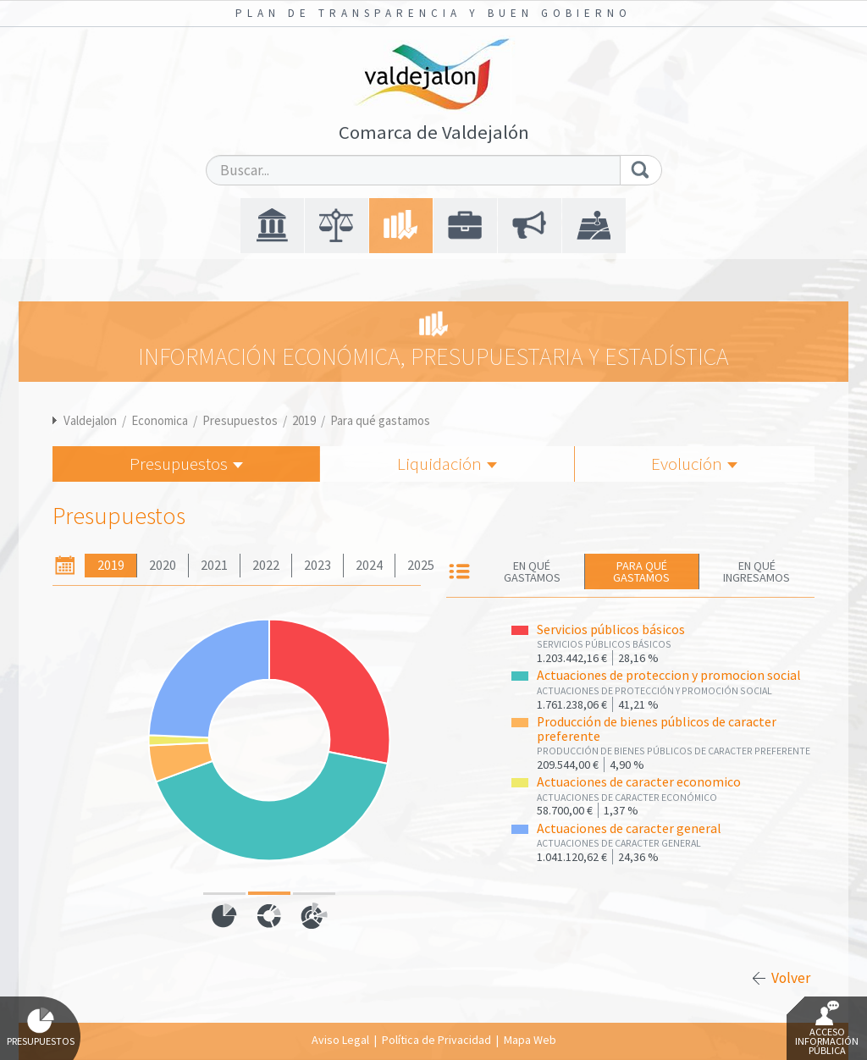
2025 (420, 565)
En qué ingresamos (756, 571)
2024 (369, 565)
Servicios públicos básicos (611, 629)
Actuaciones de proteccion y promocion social (669, 675)
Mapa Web (530, 1039)
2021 (214, 565)
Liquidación (447, 463)
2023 (317, 565)
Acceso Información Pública (827, 1029)
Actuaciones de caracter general (629, 828)
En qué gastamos (532, 571)
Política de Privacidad (436, 1039)
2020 (162, 565)
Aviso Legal (340, 1039)
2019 (304, 420)
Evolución (694, 463)
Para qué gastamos (380, 420)
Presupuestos (240, 420)
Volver (790, 978)
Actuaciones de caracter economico (639, 782)
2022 (265, 565)
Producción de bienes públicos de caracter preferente (656, 729)
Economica (159, 420)
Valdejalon (90, 420)
